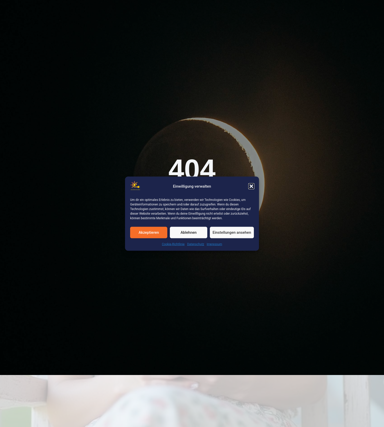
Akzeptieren (149, 232)
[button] (251, 186)
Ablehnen (189, 232)
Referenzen (101, 11)
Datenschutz (195, 244)
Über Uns (192, 11)
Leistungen (134, 11)
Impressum (214, 244)
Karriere (164, 11)
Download (222, 11)
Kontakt (250, 11)
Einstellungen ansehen (232, 232)
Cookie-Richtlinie (173, 244)
